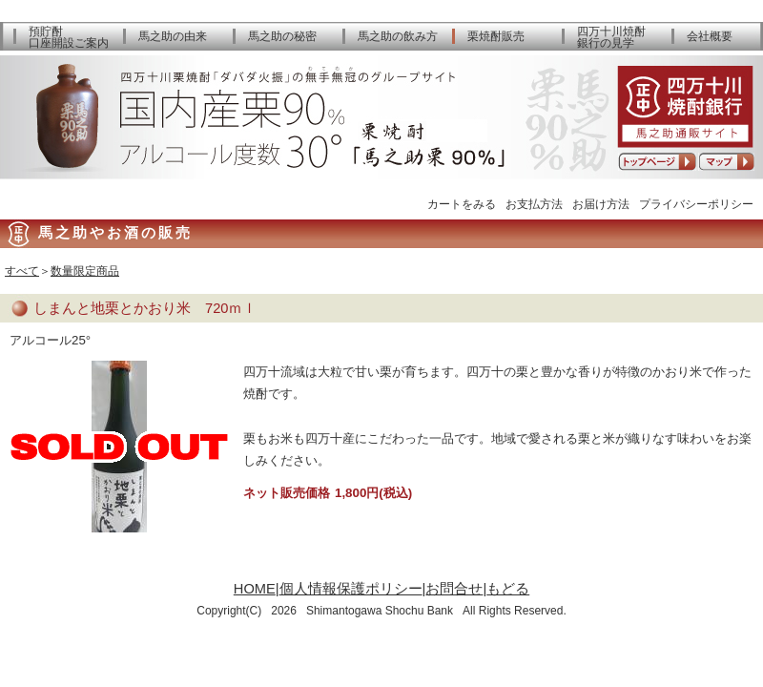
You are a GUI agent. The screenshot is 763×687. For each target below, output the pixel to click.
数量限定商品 (85, 271)
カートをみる (461, 204)
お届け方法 (600, 204)
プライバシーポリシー (696, 204)
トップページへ (657, 162)
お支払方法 (534, 204)
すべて (22, 271)
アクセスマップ (726, 162)
